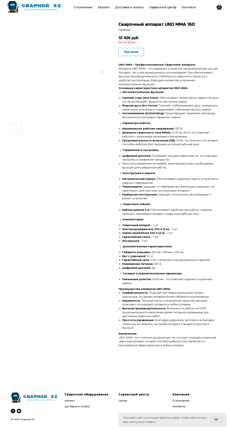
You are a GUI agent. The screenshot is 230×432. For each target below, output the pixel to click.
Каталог (104, 7)
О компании (83, 7)
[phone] (13, 411)
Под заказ (131, 52)
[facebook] (219, 7)
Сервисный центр (162, 7)
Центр (123, 400)
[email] (19, 411)
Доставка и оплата (129, 7)
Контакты (189, 7)
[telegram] (211, 7)
